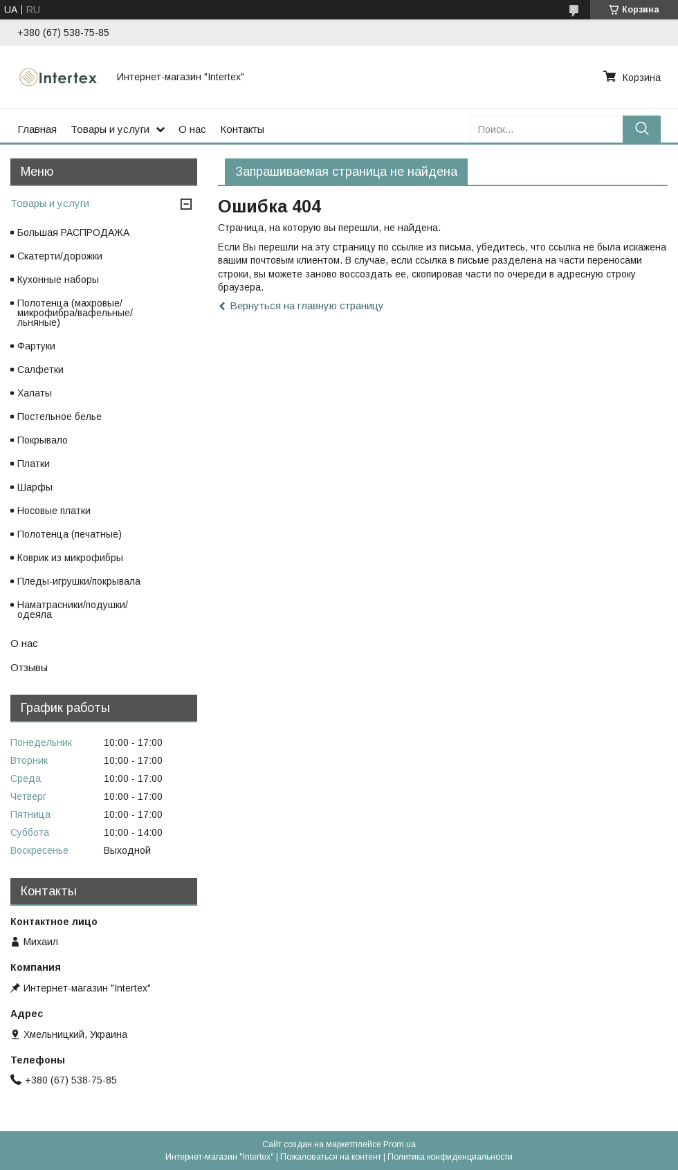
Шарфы (35, 487)
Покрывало (42, 440)
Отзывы (29, 667)
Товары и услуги (110, 129)
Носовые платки (54, 510)
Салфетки (40, 369)
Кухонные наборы (58, 279)
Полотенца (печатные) (69, 534)
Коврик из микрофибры (70, 557)
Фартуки (36, 345)
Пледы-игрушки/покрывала (78, 581)
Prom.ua (399, 1144)
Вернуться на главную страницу (307, 305)
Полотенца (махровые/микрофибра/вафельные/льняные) (75, 313)
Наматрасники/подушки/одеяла (72, 609)
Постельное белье (59, 416)
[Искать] (642, 129)
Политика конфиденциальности (450, 1157)
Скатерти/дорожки (59, 256)
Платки (33, 463)
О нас (192, 129)
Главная (37, 129)
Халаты (34, 393)
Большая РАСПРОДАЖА (73, 232)
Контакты (242, 129)
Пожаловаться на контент (330, 1157)
